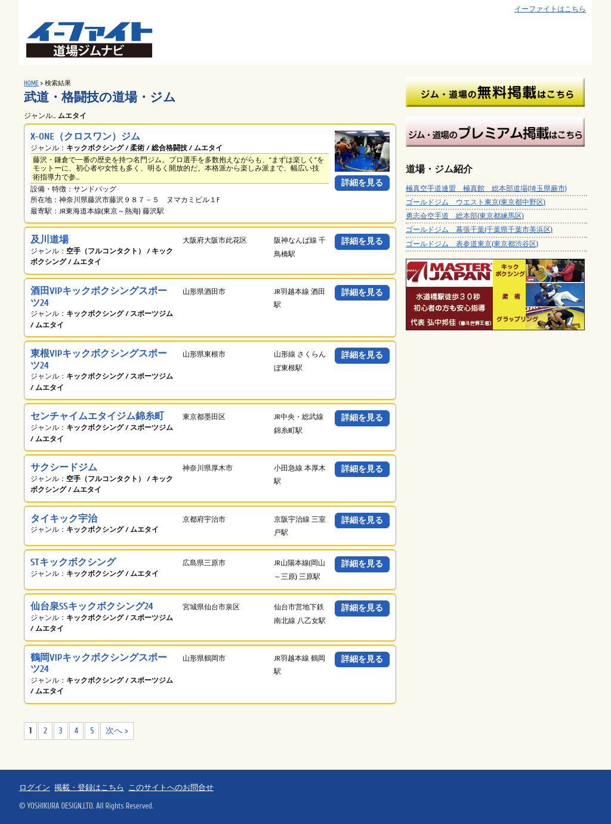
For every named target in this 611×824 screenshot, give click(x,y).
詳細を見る (362, 183)
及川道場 (49, 239)
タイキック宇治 (63, 518)
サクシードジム (63, 467)
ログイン (34, 787)
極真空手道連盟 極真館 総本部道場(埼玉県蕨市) (486, 188)
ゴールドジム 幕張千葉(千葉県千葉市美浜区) (479, 229)
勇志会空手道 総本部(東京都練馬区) (465, 216)
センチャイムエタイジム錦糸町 (97, 416)
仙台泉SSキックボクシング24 (91, 606)
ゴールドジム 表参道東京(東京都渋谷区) (472, 244)
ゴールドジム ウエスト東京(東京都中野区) (475, 202)
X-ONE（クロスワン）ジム (85, 136)
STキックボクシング (73, 562)
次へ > (117, 731)
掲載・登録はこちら (89, 787)
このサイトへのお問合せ (171, 787)
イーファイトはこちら (550, 9)
